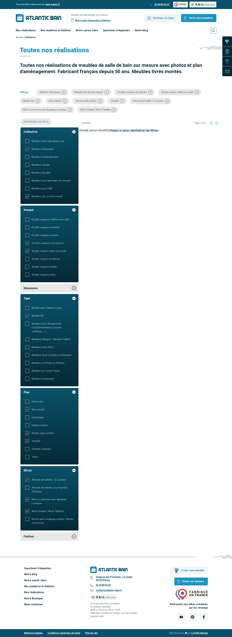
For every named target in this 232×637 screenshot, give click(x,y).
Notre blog (141, 30)
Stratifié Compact (41, 449)
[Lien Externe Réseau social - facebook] (204, 617)
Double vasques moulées (45, 227)
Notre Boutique (33, 598)
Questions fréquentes (116, 30)
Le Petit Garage (199, 633)
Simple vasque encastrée (46, 258)
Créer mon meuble (192, 570)
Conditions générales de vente (64, 633)
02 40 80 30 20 (161, 4)
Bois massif (38, 409)
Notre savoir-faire (87, 30)
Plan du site (91, 633)
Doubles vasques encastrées (48, 243)
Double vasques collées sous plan (50, 219)
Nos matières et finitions (56, 30)
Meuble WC (38, 315)
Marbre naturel (40, 425)
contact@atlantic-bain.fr (109, 590)
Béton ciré (37, 401)
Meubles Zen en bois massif (47, 196)
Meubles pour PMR (42, 188)
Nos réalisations (26, 30)
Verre (35, 456)
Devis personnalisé (201, 17)
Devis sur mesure (193, 581)
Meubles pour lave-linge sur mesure (51, 180)
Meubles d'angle (41, 164)
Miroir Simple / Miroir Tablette (48, 511)
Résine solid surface (43, 433)
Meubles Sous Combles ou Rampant (52, 355)
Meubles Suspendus (43, 378)
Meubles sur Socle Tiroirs (46, 370)
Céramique (38, 417)
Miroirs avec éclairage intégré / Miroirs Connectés (53, 521)
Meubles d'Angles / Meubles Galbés (51, 339)
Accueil (19, 37)
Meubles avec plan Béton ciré (48, 141)
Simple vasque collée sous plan (49, 251)
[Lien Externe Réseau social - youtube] (181, 617)
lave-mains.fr (53, 4)
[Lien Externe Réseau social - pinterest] (192, 617)
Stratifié (36, 441)
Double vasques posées (45, 235)
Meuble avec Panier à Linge (47, 307)
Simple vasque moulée (44, 266)
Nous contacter (33, 604)
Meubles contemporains (45, 156)
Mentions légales (33, 633)
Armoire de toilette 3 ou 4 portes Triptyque (49, 489)
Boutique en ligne (163, 17)
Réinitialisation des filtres (36, 121)
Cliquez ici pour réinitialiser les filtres (133, 130)
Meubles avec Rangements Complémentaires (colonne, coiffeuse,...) (47, 327)
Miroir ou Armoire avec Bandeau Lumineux (49, 501)
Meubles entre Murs (42, 347)
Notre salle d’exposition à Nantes (93, 20)
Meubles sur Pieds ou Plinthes (48, 363)
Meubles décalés (41, 172)
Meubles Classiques (43, 149)
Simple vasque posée (44, 274)
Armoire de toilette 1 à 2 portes (49, 479)
